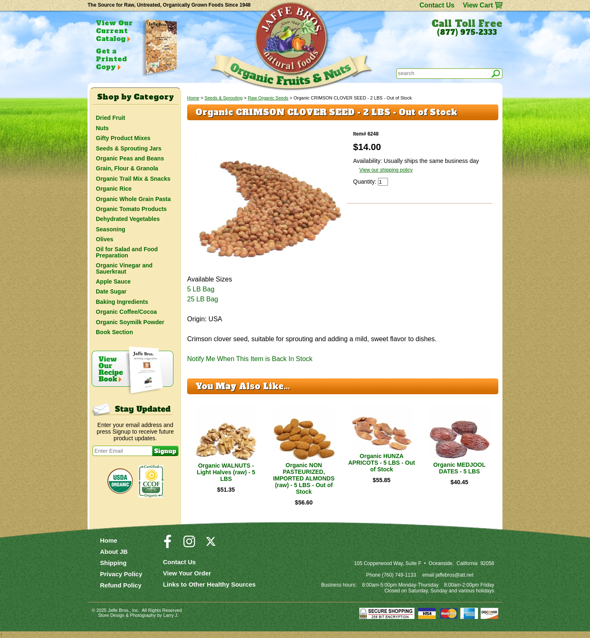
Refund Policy (120, 585)
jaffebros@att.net (454, 575)
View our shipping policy (386, 170)
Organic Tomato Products (131, 209)
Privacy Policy (121, 573)
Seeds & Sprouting (224, 97)
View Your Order (187, 573)
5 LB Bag (201, 289)
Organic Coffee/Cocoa (126, 311)
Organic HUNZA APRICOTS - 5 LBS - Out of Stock (381, 463)
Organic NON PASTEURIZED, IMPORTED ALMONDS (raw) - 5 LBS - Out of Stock (303, 478)
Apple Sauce (113, 281)
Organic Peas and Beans (130, 158)
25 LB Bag (202, 299)
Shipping (113, 562)
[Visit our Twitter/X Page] (210, 545)
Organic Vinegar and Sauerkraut (124, 268)
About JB (114, 551)
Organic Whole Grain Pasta (133, 199)
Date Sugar (111, 291)
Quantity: (365, 181)
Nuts (102, 128)
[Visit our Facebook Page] (167, 545)
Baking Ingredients (122, 301)
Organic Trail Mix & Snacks (133, 178)
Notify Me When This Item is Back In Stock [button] (249, 358)
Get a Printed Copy (111, 58)
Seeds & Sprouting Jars (128, 148)
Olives (104, 239)
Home (193, 97)
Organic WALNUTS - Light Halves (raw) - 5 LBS (226, 472)
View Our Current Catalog (114, 30)
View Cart (478, 5)
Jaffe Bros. (118, 610)
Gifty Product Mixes (123, 138)
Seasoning (110, 229)
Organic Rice (114, 188)
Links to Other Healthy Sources (209, 584)
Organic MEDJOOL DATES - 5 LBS (459, 468)
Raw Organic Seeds (268, 97)
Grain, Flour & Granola (127, 168)
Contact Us (436, 5)
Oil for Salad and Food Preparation (127, 252)
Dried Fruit (110, 117)
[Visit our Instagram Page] (189, 545)
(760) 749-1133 (399, 575)
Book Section (114, 332)
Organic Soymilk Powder (130, 322)
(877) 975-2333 (467, 32)
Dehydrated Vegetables (128, 219)
